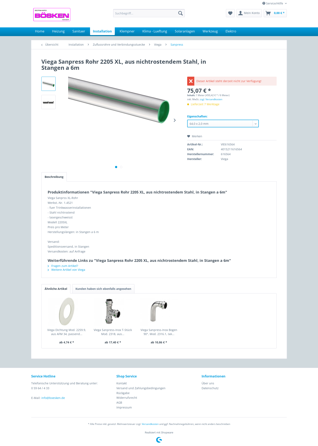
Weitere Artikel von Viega (66, 270)
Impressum (124, 407)
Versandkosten (150, 424)
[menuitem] (149, 13)
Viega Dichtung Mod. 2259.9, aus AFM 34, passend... (66, 332)
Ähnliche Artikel (56, 289)
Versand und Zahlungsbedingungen (140, 388)
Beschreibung (54, 177)
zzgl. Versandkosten (211, 99)
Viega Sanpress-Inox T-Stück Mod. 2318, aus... (113, 332)
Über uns (208, 383)
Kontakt (121, 383)
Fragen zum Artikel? (63, 266)
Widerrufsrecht (126, 398)
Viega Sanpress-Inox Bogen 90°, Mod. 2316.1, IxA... (159, 332)
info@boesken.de (53, 398)
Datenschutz (210, 388)
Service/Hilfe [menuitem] (273, 3)
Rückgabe (123, 393)
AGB (119, 402)
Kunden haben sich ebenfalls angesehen (103, 289)
